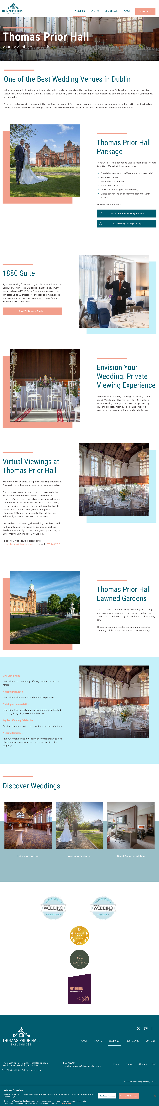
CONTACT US (145, 11)
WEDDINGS (80, 10)
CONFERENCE (111, 10)
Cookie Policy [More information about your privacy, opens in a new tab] (64, 1103)
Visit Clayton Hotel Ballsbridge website (22, 1073)
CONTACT (150, 1042)
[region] (79, 1096)
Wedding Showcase (13, 733)
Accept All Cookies (128, 1096)
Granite (153, 1084)
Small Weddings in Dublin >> (32, 311)
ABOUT (127, 10)
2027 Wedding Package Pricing (127, 224)
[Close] (155, 1096)
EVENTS (95, 10)
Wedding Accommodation (16, 704)
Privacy (116, 1067)
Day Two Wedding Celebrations (19, 720)
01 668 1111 (70, 1066)
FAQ (154, 1067)
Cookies (129, 1067)
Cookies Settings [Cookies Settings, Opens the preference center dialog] (107, 1096)
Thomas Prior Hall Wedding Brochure (127, 213)
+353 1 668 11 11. (53, 544)
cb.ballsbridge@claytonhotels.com (20, 544)
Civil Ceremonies (11, 675)
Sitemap (142, 1067)
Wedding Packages (13, 691)
